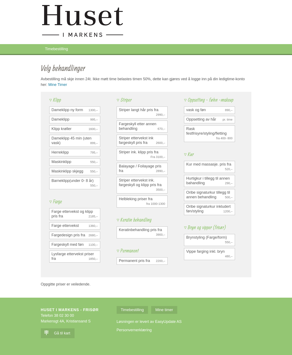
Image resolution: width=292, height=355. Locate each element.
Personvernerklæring (134, 330)
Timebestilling (56, 49)
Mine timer (164, 310)
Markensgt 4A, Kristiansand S (66, 321)
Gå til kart (57, 333)
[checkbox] (74, 110)
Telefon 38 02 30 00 (57, 315)
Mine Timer (57, 85)
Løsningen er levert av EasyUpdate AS (149, 322)
